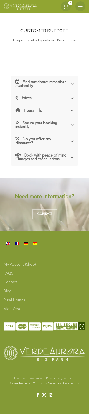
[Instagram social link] (50, 395)
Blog (8, 291)
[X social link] (44, 395)
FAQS (8, 274)
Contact (44, 213)
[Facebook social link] (38, 395)
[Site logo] (20, 6)
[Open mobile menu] (80, 6)
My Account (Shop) (20, 264)
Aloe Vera (12, 309)
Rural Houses (14, 300)
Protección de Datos (28, 378)
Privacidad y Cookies (60, 378)
